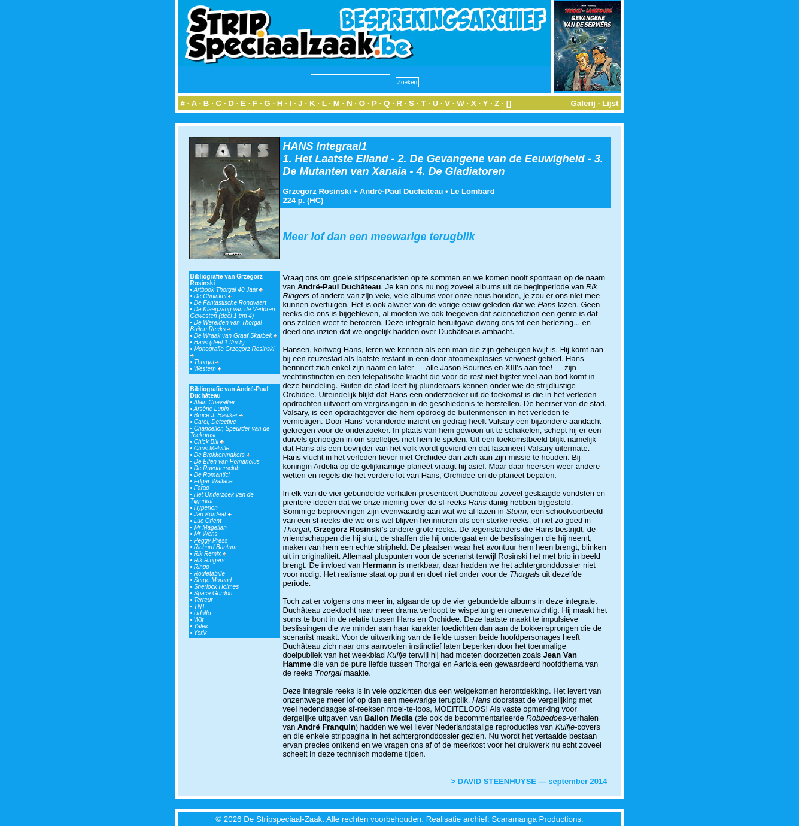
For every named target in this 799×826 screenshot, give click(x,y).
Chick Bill (209, 441)
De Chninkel (213, 296)
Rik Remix (210, 553)
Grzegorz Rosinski (317, 191)
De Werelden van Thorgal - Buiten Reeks (228, 325)
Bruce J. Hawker (218, 415)
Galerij (583, 103)
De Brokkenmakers (222, 455)
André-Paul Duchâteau (401, 191)
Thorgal (207, 362)
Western (207, 368)
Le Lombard (472, 191)
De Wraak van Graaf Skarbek (235, 335)
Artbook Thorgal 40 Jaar (228, 289)
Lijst (610, 103)
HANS (298, 146)
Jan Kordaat (213, 514)
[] (509, 103)
